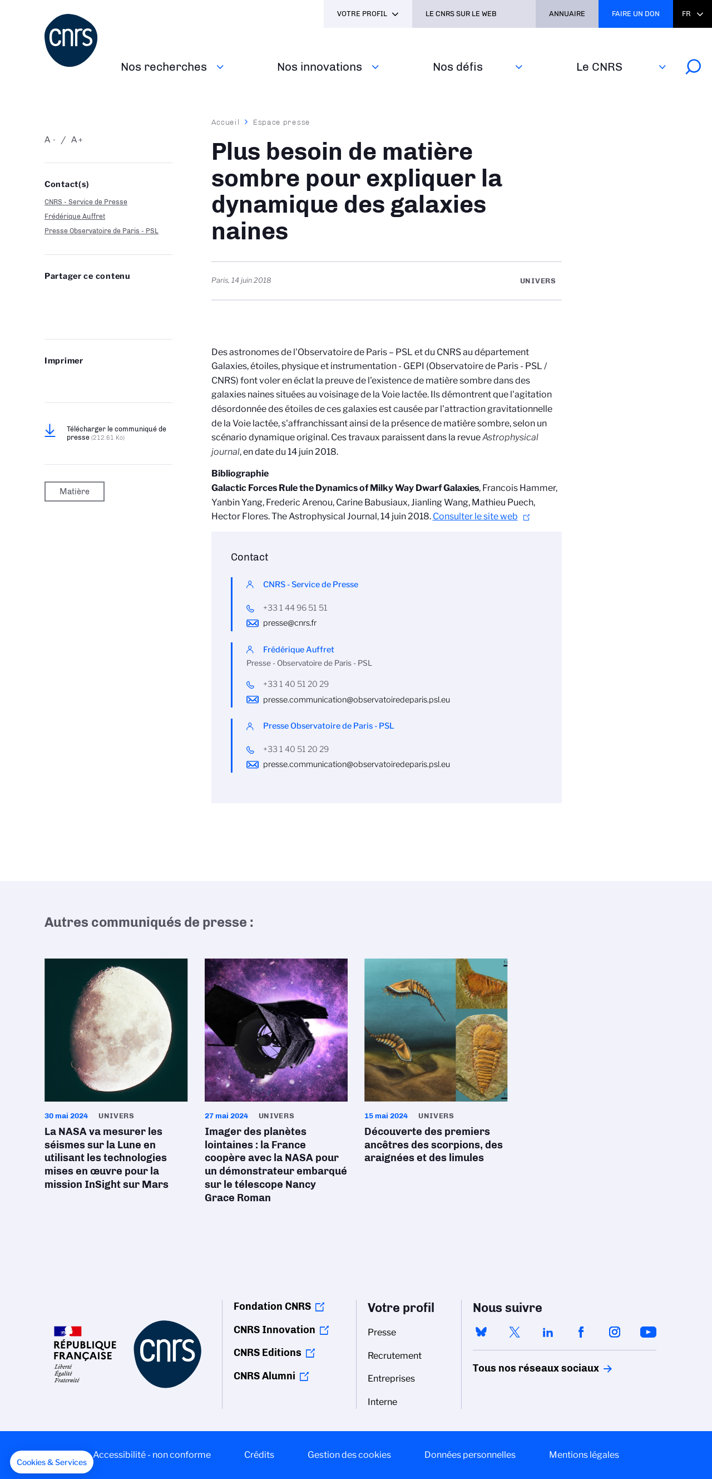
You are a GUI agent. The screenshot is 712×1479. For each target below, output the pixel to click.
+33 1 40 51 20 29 (296, 684)
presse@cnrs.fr (290, 623)
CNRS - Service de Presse (85, 202)
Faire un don (636, 13)
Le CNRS (599, 66)
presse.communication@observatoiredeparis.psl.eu (356, 700)
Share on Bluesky (50, 298)
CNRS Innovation (274, 1330)
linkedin (548, 1332)
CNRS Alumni (264, 1376)
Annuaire (567, 13)
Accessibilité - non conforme (152, 1454)
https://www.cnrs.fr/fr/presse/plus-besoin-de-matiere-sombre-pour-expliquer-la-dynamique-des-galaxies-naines (78, 316)
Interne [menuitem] (382, 1402)
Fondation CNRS (272, 1306)
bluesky (481, 1332)
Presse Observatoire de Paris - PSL (101, 231)
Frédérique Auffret (74, 216)
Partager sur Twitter (78, 298)
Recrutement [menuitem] (395, 1355)
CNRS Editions (267, 1353)
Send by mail (50, 316)
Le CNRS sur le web (461, 13)
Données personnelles (470, 1454)
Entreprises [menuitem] (391, 1378)
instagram (614, 1332)
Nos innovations (319, 66)
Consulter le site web (475, 516)
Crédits (259, 1454)
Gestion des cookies (349, 1454)
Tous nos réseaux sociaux (517, 1368)
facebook (581, 1332)
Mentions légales (584, 1454)
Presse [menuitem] (382, 1332)
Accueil (225, 121)
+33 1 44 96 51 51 (295, 608)
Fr (686, 13)
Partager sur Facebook (133, 298)
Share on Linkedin (106, 298)
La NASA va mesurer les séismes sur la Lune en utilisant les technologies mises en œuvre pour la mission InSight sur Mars (116, 1078)
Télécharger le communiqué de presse (116, 433)
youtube (648, 1332)
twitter (514, 1332)
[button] (51, 1462)
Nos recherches (164, 66)
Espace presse (281, 121)
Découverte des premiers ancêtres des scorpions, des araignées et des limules (436, 1065)
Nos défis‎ (458, 66)
